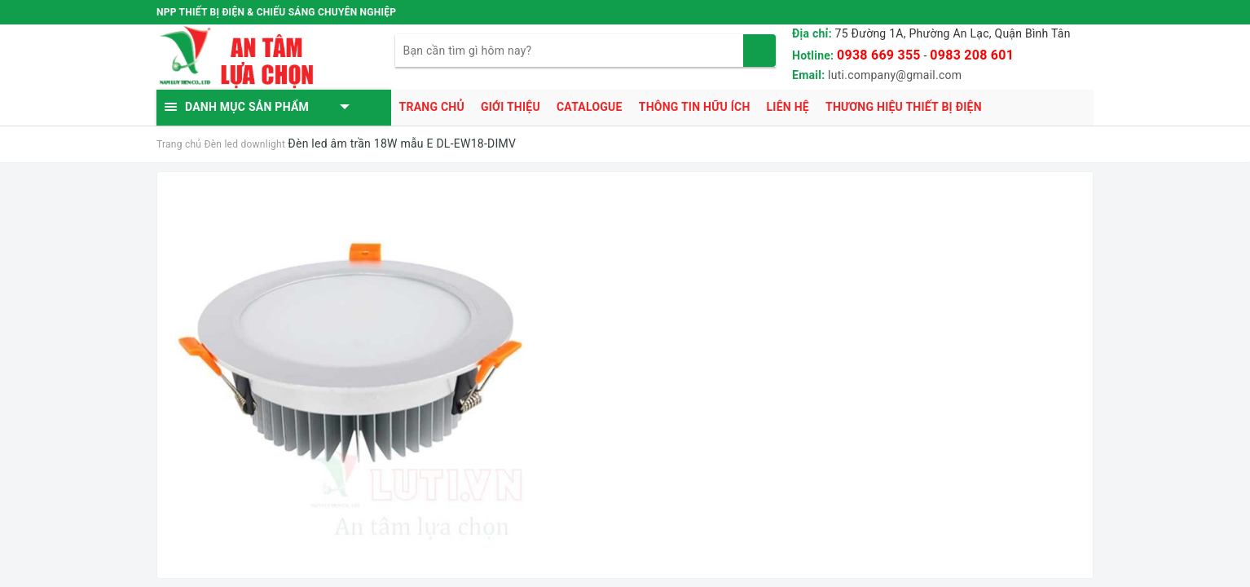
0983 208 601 (972, 55)
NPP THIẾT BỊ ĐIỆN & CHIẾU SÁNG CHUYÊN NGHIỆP (276, 12)
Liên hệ (788, 106)
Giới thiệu (510, 106)
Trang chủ (431, 106)
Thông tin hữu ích (694, 106)
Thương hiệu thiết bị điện (903, 106)
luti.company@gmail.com (895, 75)
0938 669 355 (879, 55)
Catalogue (590, 106)
